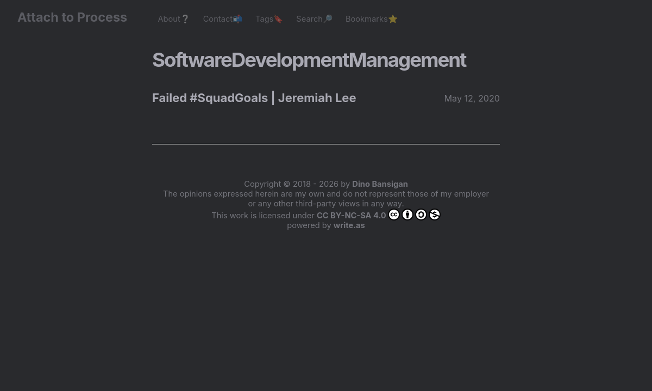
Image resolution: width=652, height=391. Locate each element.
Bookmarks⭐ (372, 19)
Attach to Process (77, 17)
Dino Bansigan (380, 184)
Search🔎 (314, 19)
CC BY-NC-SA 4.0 (379, 214)
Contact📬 (222, 19)
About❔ (174, 19)
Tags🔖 (269, 19)
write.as (349, 225)
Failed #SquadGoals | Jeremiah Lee (254, 98)
